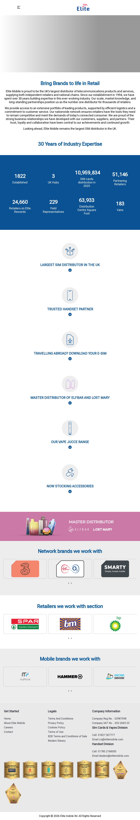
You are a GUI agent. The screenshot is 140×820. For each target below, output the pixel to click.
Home (7, 718)
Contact (8, 731)
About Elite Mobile (14, 723)
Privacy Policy (56, 723)
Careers (8, 727)
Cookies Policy (56, 727)
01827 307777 (106, 735)
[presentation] (68, 583)
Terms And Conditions (60, 718)
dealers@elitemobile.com (114, 755)
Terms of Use (55, 731)
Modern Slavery (57, 740)
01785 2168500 (106, 751)
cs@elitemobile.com (111, 739)
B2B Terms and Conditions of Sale (67, 736)
